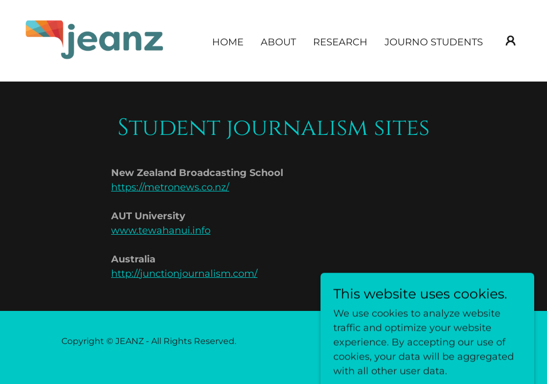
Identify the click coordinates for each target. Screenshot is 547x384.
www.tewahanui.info (160, 230)
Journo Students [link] (434, 42)
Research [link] (340, 42)
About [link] (278, 42)
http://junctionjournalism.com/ (184, 273)
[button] (510, 40)
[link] (95, 40)
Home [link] (228, 42)
